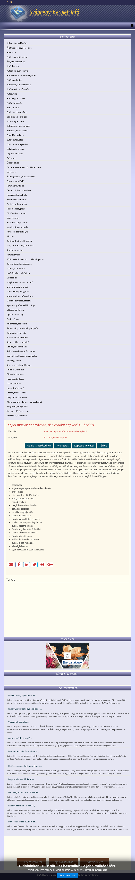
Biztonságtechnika (15, 121)
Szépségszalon (14, 360)
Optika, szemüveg (15, 314)
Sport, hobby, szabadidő (18, 342)
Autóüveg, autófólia (16, 98)
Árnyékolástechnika (16, 61)
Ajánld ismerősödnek (39, 445)
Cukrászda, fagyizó (15, 148)
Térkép (103, 445)
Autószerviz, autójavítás (18, 89)
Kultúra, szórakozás (16, 268)
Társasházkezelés (15, 374)
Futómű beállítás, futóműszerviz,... (24, 751)
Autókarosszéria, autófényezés (21, 75)
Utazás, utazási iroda (17, 392)
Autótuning (12, 93)
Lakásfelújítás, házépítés (18, 273)
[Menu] (131, 26)
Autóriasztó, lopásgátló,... (20, 738)
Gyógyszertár (13, 217)
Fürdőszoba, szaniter (16, 213)
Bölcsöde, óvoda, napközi (18, 125)
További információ (96, 869)
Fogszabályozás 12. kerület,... (22, 779)
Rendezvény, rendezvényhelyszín (22, 328)
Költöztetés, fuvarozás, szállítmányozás (25, 259)
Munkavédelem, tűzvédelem (20, 296)
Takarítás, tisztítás (15, 369)
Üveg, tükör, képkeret (17, 397)
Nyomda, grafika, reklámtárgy (21, 305)
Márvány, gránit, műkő (17, 286)
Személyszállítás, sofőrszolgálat (22, 355)
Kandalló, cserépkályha (17, 231)
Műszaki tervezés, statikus (19, 300)
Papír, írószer (13, 319)
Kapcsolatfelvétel (84, 445)
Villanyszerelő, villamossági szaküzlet (24, 401)
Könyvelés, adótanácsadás (19, 263)
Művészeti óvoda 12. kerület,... (22, 821)
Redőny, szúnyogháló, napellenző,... (25, 708)
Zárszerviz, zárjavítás (17, 415)
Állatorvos (11, 52)
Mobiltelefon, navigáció (18, 291)
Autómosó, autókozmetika (19, 84)
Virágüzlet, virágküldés (17, 406)
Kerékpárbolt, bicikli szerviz (19, 240)
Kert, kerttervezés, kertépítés (20, 245)
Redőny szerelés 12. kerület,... (22, 805)
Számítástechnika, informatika (21, 351)
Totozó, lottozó (14, 383)
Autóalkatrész (13, 66)
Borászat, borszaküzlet (17, 130)
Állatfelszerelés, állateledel (19, 47)
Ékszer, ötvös (13, 162)
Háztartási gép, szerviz (17, 222)
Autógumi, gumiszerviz (17, 70)
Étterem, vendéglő (15, 181)
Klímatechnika (13, 254)
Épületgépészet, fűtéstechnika (21, 176)
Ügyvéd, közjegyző (15, 388)
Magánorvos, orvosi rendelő (20, 282)
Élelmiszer (11, 171)
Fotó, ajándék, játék (16, 208)
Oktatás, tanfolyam (15, 309)
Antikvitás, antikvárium (17, 57)
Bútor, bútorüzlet (15, 139)
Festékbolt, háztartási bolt (19, 190)
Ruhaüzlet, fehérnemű (17, 337)
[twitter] (11, 2)
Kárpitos (10, 236)
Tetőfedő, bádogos (15, 378)
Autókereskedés (14, 80)
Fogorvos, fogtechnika (17, 194)
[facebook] (7, 2)
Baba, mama (13, 107)
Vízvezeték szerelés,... (18, 721)
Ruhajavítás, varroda (16, 332)
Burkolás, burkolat (15, 135)
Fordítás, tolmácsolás (17, 204)
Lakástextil (12, 277)
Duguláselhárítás (15, 153)
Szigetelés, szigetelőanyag (19, 365)
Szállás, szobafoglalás (17, 346)
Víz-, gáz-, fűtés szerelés (18, 411)
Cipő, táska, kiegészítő (17, 144)
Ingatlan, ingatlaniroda (17, 227)
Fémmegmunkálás (15, 185)
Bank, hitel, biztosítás (17, 112)
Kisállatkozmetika (15, 250)
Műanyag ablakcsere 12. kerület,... (24, 792)
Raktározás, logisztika (17, 323)
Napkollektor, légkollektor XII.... (22, 695)
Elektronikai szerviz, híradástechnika (24, 167)
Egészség (11, 158)
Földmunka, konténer (17, 199)
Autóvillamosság (14, 103)
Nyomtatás (62, 445)
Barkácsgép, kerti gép (17, 116)
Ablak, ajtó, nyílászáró (17, 43)
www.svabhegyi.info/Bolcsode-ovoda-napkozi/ (65, 431)
